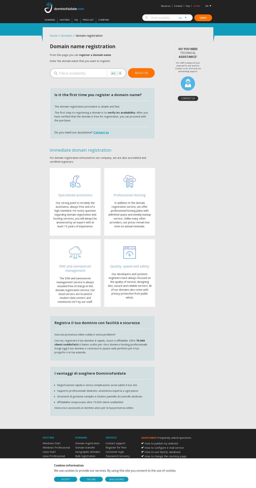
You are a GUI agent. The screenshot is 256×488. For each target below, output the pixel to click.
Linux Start (49, 451)
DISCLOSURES (116, 479)
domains (66, 36)
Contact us (101, 132)
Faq (188, 5)
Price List (88, 19)
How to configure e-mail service (164, 447)
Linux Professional (54, 456)
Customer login (115, 451)
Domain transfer (85, 447)
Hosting (65, 19)
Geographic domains (87, 451)
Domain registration (87, 443)
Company (103, 19)
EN (207, 5)
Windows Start (52, 443)
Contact (178, 5)
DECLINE (91, 479)
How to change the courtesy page (165, 456)
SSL (76, 19)
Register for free (116, 447)
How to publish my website (161, 443)
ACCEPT (66, 479)
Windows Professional (56, 447)
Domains (50, 19)
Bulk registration (85, 456)
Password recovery (118, 456)
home (53, 36)
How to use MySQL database (163, 452)
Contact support (116, 443)
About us (165, 5)
